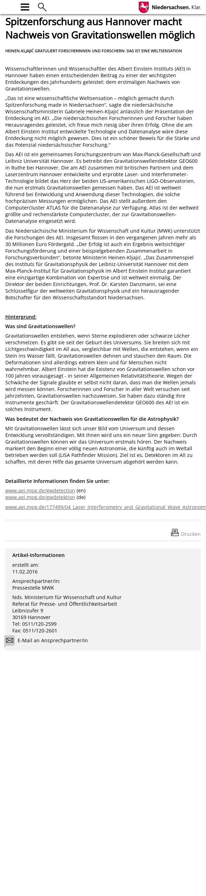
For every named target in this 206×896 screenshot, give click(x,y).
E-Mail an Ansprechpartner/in (48, 641)
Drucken (191, 534)
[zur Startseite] (9, 6)
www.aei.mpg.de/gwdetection (40, 490)
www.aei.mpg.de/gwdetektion (40, 497)
